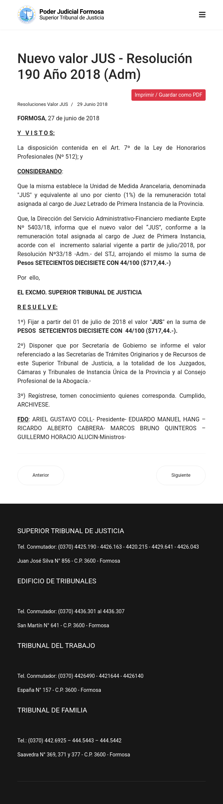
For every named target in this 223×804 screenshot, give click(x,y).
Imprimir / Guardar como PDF (168, 95)
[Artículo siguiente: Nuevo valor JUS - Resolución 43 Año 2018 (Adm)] (181, 475)
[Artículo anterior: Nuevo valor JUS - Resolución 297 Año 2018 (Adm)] (40, 475)
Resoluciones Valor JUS (42, 104)
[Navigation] (202, 15)
